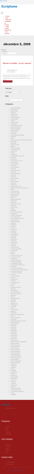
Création (13, 172)
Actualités (14, 109)
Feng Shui (14, 213)
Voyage (13, 394)
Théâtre (13, 381)
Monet (13, 300)
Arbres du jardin (15, 117)
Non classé (14, 309)
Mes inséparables (15, 292)
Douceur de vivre (15, 192)
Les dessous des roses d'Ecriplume (19, 269)
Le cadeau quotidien (16, 261)
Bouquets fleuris (15, 149)
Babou (13, 136)
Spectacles (14, 372)
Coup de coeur (15, 167)
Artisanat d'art (15, 122)
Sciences (14, 365)
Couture (13, 168)
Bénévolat (14, 141)
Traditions (14, 385)
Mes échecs (14, 290)
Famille (13, 210)
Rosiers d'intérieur (16, 360)
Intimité (13, 240)
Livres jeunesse (15, 282)
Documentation (15, 191)
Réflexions (14, 338)
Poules (13, 332)
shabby (13, 367)
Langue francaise (15, 260)
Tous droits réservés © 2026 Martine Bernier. (17, 470)
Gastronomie (15, 220)
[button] (1, 12)
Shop (13, 369)
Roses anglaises (15, 346)
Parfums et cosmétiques (17, 314)
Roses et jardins (15, 349)
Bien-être (13, 143)
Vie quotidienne (16, 389)
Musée (13, 301)
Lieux (13, 274)
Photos (13, 325)
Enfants (13, 202)
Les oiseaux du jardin (16, 272)
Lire (13, 277)
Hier (13, 228)
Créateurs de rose (15, 170)
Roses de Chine (15, 348)
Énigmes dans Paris (16, 204)
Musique (14, 303)
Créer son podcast (15, 173)
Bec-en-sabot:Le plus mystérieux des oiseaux (21, 139)
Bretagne (14, 151)
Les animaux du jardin (16, 268)
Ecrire (13, 197)
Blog (6, 18)
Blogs (13, 146)
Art (13, 120)
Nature (13, 306)
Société (13, 370)
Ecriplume (9, 6)
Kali (13, 252)
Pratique (14, 333)
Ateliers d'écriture (15, 128)
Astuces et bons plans (16, 125)
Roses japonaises (15, 352)
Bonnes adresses (15, 147)
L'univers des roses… (16, 255)
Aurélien (14, 131)
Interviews (14, 239)
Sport (13, 373)
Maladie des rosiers (16, 287)
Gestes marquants (15, 221)
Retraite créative (15, 343)
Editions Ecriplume (16, 199)
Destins (14, 184)
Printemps (14, 336)
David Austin (14, 178)
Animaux (14, 115)
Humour (13, 232)
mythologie (14, 304)
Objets (13, 311)
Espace (13, 205)
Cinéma (14, 159)
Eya (12, 208)
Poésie (13, 327)
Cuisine (13, 175)
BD (12, 138)
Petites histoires (15, 322)
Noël (13, 308)
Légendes (14, 266)
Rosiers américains (16, 357)
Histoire (14, 229)
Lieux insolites (15, 276)
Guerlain (13, 223)
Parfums (14, 312)
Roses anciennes (15, 345)
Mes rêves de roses (16, 293)
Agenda (13, 112)
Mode (13, 296)
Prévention (14, 335)
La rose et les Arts (15, 256)
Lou (12, 285)
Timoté (13, 383)
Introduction (14, 242)
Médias (13, 288)
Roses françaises (15, 351)
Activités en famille (16, 107)
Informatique (15, 234)
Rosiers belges (15, 359)
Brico (13, 152)
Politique (13, 328)
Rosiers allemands (16, 356)
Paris (13, 316)
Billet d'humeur (15, 144)
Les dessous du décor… (17, 271)
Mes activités (6, 33)
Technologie (14, 377)
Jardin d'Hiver (15, 247)
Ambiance (14, 114)
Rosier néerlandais (15, 354)
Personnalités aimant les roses (18, 320)
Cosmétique (14, 162)
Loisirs (13, 284)
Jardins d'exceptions (16, 248)
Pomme (14, 330)
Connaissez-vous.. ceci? (17, 160)
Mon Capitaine (15, 298)
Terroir (13, 380)
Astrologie (14, 123)
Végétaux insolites (15, 388)
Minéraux (13, 295)
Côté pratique (15, 163)
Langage (14, 258)
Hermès (13, 226)
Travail (13, 386)
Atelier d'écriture (16, 127)
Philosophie (14, 324)
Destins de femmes (16, 186)
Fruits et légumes (15, 216)
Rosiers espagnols (15, 362)
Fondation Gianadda (16, 215)
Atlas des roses (15, 130)
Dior (12, 189)
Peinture (14, 319)
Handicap (14, 224)
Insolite (14, 236)
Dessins (13, 183)
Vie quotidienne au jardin (17, 391)
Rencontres (14, 340)
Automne (13, 133)
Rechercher (3, 49)
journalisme (14, 250)
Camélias (14, 154)
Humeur (13, 231)
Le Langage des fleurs (16, 263)
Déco (13, 180)
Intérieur (13, 237)
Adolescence (14, 111)
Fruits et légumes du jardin (17, 218)
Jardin (13, 245)
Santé (13, 364)
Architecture (14, 119)
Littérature (14, 279)
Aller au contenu (3, 0)
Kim (13, 253)
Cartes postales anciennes (17, 155)
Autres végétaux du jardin (17, 135)
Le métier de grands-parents (18, 264)
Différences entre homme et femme (19, 187)
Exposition (14, 207)
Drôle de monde (15, 194)
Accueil (7, 16)
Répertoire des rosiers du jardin (19, 341)
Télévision (14, 378)
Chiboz (13, 157)
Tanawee (14, 375)
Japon (13, 244)
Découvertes (14, 181)
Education (14, 200)
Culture (13, 176)
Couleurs (14, 165)
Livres (7, 26)
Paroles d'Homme (15, 317)
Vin (12, 392)
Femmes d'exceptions (16, 212)
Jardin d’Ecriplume (7, 29)
